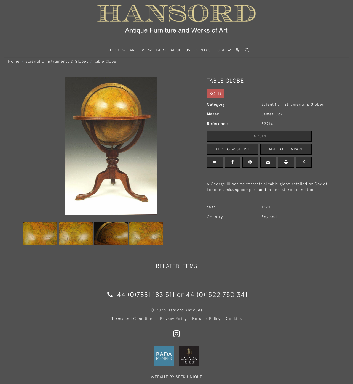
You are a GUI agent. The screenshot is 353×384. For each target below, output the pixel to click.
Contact (203, 50)
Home (14, 61)
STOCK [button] (114, 50)
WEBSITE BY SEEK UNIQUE (176, 377)
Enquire (259, 136)
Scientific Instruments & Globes (57, 61)
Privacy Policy (173, 318)
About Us (180, 50)
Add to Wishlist (232, 149)
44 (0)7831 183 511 (141, 294)
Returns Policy (206, 318)
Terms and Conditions (132, 318)
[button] (247, 50)
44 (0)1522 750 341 (217, 294)
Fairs (161, 50)
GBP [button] (222, 50)
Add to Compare (286, 149)
